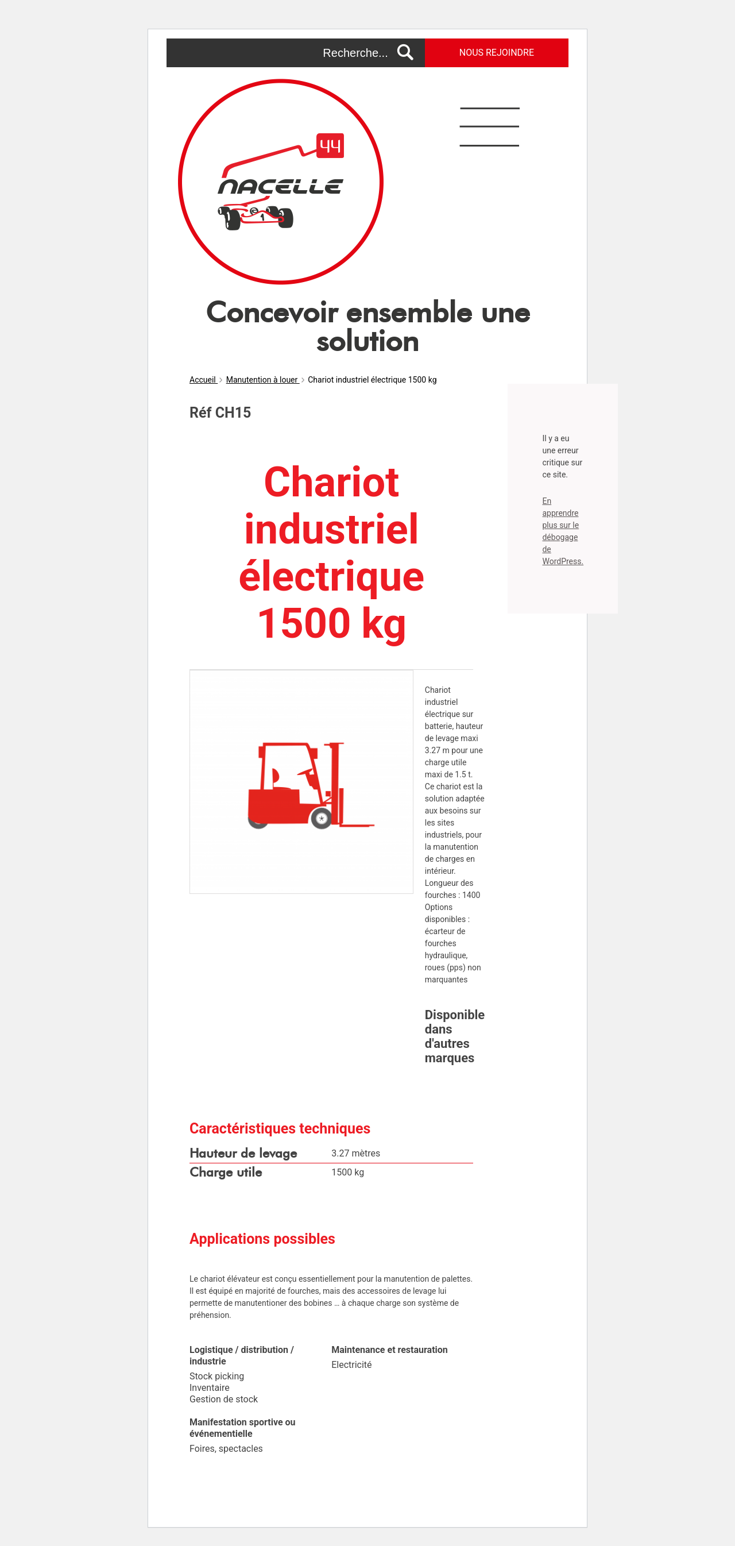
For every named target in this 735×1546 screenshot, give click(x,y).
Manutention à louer (263, 379)
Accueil (203, 379)
